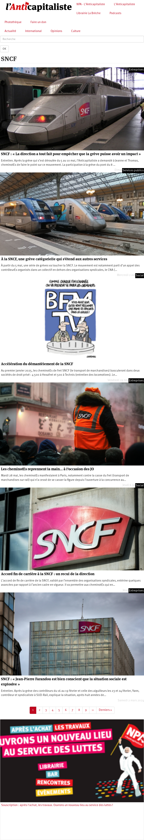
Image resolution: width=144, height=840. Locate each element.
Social (140, 275)
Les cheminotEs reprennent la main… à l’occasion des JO (47, 469)
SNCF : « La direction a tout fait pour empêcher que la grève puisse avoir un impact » (71, 154)
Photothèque (13, 22)
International (33, 31)
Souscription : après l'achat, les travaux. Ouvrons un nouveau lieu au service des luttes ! (57, 805)
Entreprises (136, 69)
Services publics (133, 170)
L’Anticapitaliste (124, 4)
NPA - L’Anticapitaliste (90, 4)
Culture (75, 31)
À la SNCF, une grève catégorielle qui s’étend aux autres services (54, 259)
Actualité (10, 31)
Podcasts (115, 13)
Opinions (56, 31)
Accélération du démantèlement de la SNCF (37, 364)
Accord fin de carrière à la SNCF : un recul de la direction (47, 574)
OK (4, 48)
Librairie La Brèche (88, 13)
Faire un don (38, 22)
